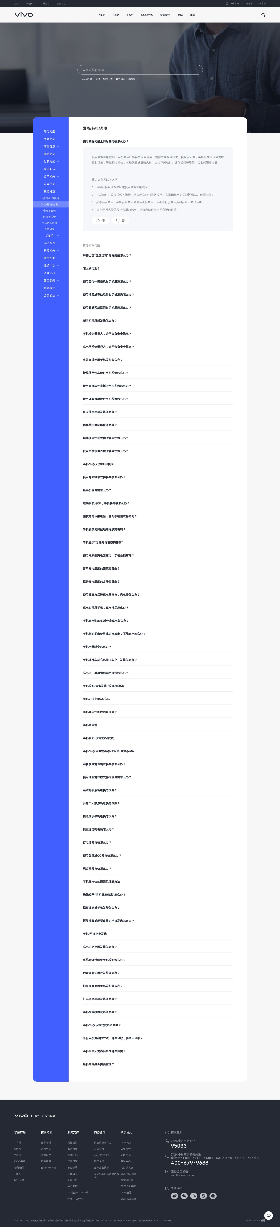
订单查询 (46, 1161)
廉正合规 (99, 1161)
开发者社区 (127, 1180)
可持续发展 (127, 1167)
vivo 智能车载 (128, 1198)
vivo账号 (87, 79)
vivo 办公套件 (75, 1198)
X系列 (17, 1142)
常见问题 (73, 1161)
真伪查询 (73, 1142)
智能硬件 (19, 1167)
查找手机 (73, 1155)
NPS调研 (73, 1186)
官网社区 (61, 3)
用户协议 (79, 1220)
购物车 (249, 3)
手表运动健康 (49, 222)
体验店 (46, 3)
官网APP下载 (48, 1167)
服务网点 (121, 79)
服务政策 (73, 1167)
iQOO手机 (20, 1161)
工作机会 (126, 1148)
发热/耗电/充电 (49, 204)
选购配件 (46, 1155)
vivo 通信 (126, 1192)
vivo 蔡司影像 (128, 1173)
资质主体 (90, 1220)
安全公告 (73, 1180)
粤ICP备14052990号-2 (125, 1220)
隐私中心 (126, 1161)
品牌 (16, 3)
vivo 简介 (126, 1142)
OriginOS (31, 3)
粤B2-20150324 (104, 1220)
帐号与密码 (49, 210)
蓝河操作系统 (128, 1186)
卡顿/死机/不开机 (49, 198)
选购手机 (46, 1148)
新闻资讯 (126, 1155)
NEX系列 (19, 1180)
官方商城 (46, 1142)
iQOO (131, 79)
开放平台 (99, 1148)
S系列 (17, 1148)
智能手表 (108, 79)
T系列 (17, 1173)
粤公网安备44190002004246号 (155, 1220)
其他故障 (49, 228)
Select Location (252, 1220)
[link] (23, 12)
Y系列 (17, 1155)
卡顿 (97, 79)
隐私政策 (69, 1220)
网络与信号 (49, 216)
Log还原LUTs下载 (78, 1192)
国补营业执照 (101, 1167)
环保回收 (73, 1173)
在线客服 (176, 1132)
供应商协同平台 (103, 1142)
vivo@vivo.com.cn (182, 1175)
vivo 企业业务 (102, 1155)
